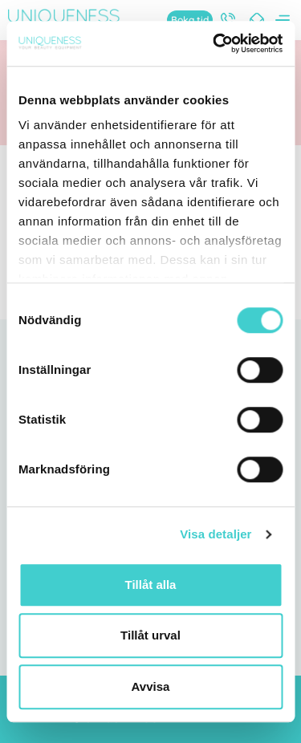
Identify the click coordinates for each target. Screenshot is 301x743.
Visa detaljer (215, 534)
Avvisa (151, 686)
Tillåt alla (151, 584)
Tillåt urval (150, 635)
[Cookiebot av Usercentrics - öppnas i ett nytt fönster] (214, 43)
